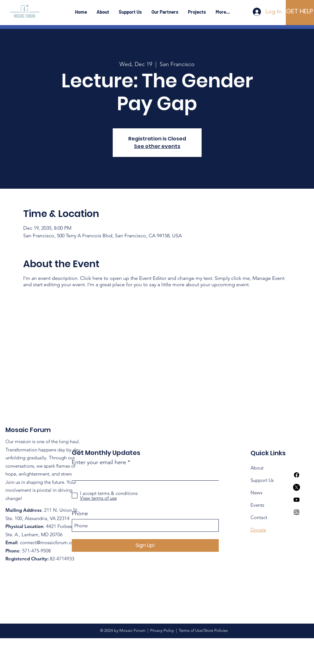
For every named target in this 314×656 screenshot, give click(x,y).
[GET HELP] (299, 11)
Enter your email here (99, 462)
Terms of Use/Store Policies (202, 630)
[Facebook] (296, 474)
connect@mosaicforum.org (48, 542)
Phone (80, 513)
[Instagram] (296, 512)
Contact (259, 517)
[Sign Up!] (145, 545)
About (257, 468)
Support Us (262, 480)
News (256, 493)
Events (257, 505)
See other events (157, 146)
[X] (296, 487)
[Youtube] (296, 499)
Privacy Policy (163, 630)
